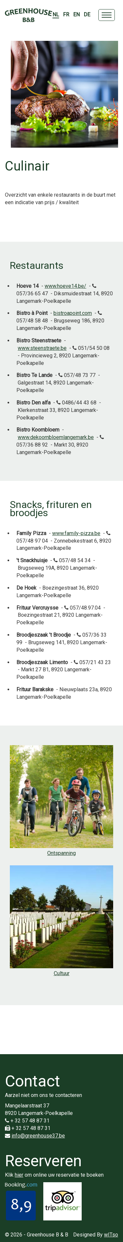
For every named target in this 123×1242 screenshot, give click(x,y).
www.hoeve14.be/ (65, 286)
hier (19, 1175)
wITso (111, 1235)
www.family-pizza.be (76, 533)
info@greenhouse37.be (38, 1136)
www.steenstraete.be (42, 348)
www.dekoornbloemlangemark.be (56, 437)
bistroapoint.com (72, 313)
